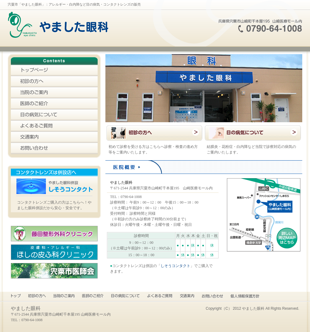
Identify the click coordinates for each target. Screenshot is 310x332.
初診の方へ (54, 81)
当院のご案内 (54, 92)
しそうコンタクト (175, 266)
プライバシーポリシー (245, 296)
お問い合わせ (54, 148)
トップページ (54, 70)
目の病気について (54, 115)
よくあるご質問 (54, 126)
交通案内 (54, 137)
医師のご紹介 (54, 104)
